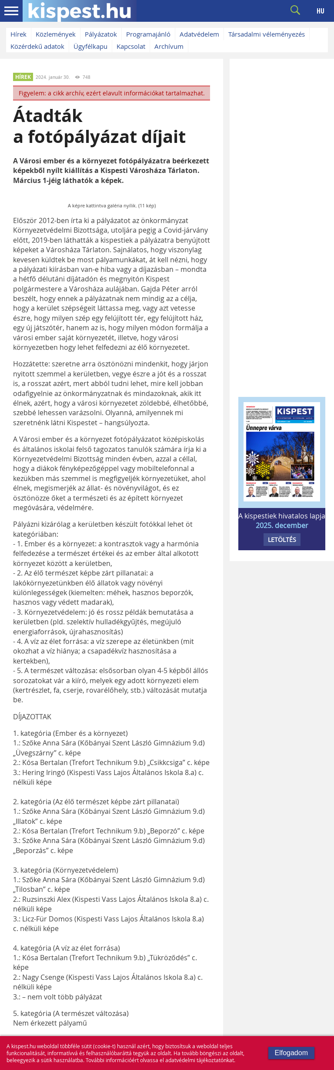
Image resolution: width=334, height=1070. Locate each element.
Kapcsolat (131, 46)
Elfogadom (291, 1052)
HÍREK (23, 77)
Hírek (18, 34)
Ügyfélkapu (90, 46)
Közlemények (56, 34)
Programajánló (148, 34)
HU (320, 11)
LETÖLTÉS (282, 539)
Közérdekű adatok (37, 46)
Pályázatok (101, 34)
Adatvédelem (199, 34)
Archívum (169, 46)
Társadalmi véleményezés (266, 34)
